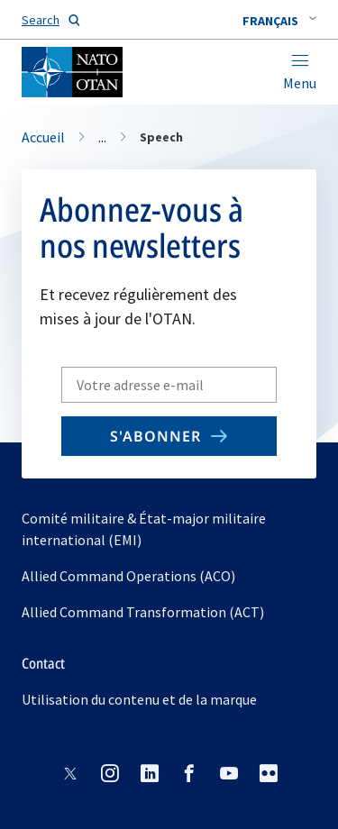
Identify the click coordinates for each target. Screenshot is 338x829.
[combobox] (279, 21)
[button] (279, 21)
